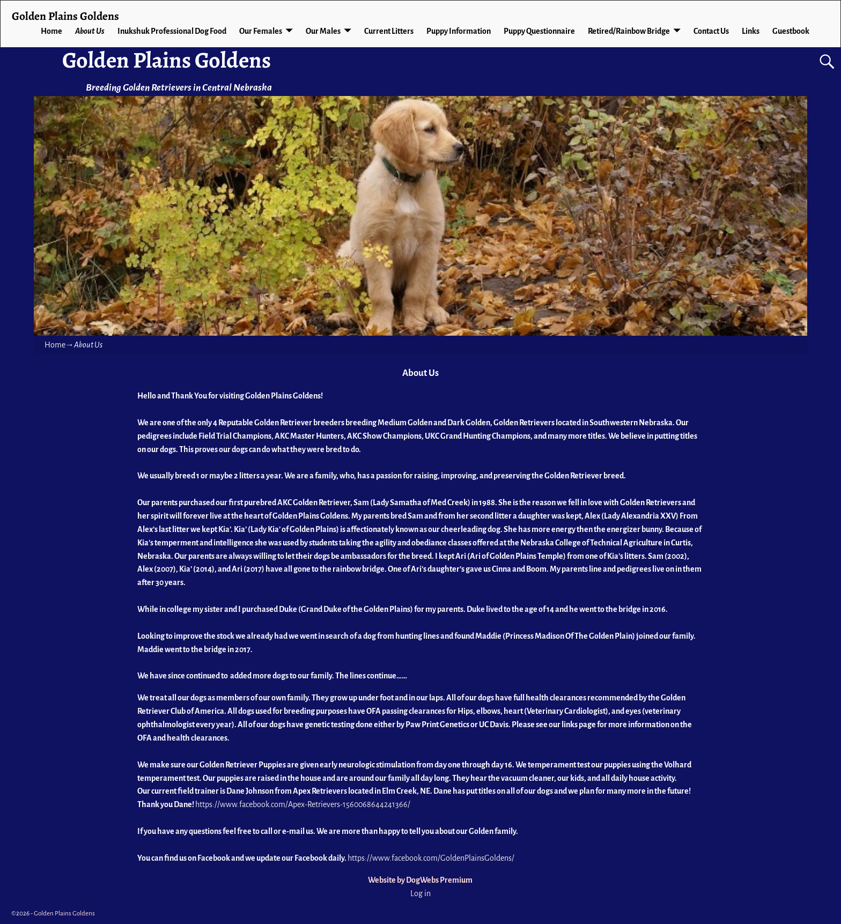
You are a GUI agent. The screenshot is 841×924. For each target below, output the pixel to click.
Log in (420, 893)
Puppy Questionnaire (539, 31)
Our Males (323, 31)
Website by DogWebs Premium (420, 880)
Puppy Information (458, 31)
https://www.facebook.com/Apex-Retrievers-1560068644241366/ (302, 804)
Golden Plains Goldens (166, 60)
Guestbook (790, 31)
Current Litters (389, 31)
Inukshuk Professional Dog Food (171, 31)
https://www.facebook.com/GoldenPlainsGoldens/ (431, 858)
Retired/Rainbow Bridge (629, 31)
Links (750, 31)
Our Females (260, 31)
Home (51, 31)
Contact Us (711, 31)
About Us (90, 31)
